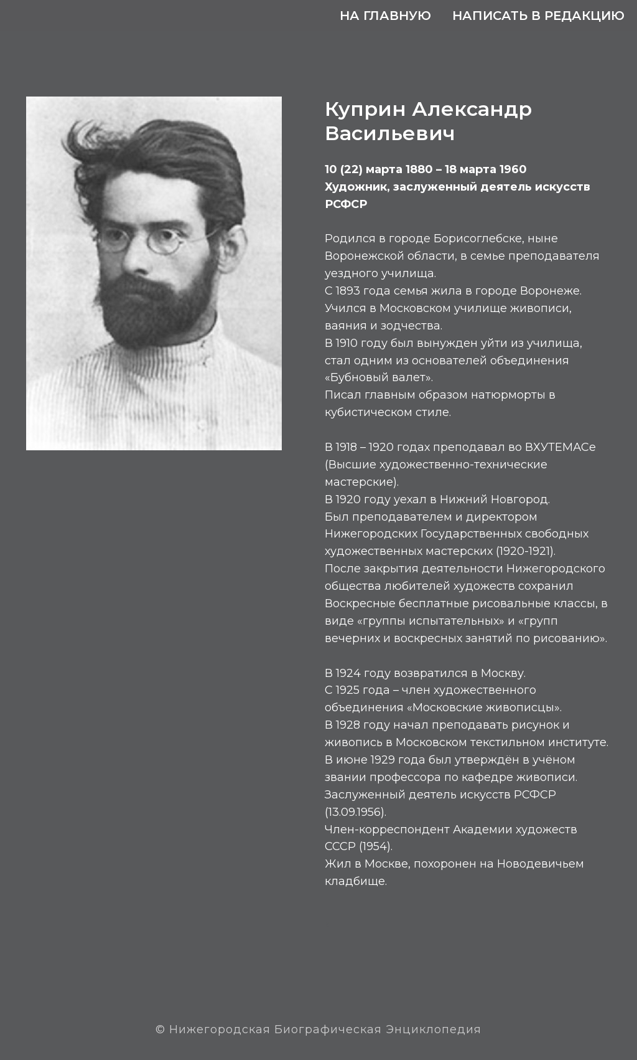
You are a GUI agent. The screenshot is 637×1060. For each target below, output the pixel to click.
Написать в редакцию (538, 15)
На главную (385, 15)
